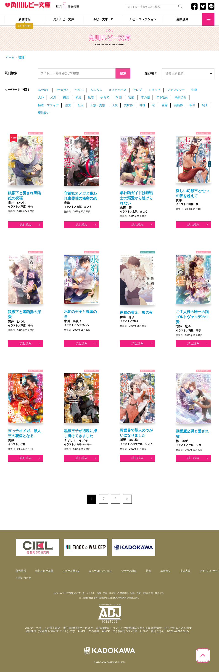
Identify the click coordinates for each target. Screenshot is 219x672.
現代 (115, 105)
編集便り (182, 19)
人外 (41, 97)
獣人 (81, 105)
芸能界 (178, 105)
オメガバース (118, 90)
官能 (131, 97)
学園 (119, 97)
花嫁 (165, 105)
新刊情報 (24, 19)
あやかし (44, 90)
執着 (91, 97)
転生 (192, 105)
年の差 (145, 97)
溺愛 (68, 105)
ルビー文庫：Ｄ (103, 19)
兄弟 (53, 97)
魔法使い (44, 112)
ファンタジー (176, 90)
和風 (78, 97)
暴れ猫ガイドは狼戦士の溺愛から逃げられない (136, 198)
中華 (194, 90)
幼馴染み (181, 97)
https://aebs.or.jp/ (178, 631)
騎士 (205, 105)
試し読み (26, 224)
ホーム (10, 57)
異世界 (128, 105)
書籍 (21, 57)
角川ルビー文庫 (63, 19)
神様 (142, 105)
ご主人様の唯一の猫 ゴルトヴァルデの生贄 (192, 317)
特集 (148, 570)
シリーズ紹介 (128, 570)
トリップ (154, 90)
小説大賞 (185, 570)
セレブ (137, 90)
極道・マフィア (48, 105)
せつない (62, 90)
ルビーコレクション (142, 19)
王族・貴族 (97, 105)
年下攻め (162, 97)
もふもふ (96, 90)
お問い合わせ (23, 577)
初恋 (66, 97)
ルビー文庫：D (71, 570)
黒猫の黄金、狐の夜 (136, 312)
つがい (79, 90)
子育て (104, 97)
